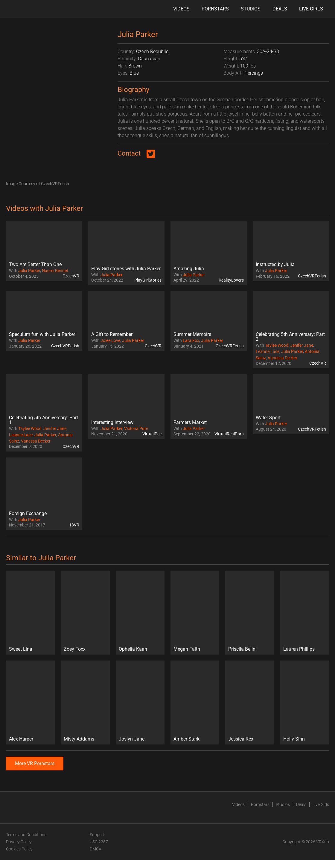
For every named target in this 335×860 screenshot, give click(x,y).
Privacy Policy (19, 841)
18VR (74, 525)
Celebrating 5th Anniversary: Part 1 (43, 420)
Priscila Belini (242, 649)
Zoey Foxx (75, 649)
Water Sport (268, 417)
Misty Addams (79, 739)
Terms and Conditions (26, 834)
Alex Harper (21, 739)
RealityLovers (231, 280)
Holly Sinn (294, 739)
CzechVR (71, 276)
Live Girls (311, 9)
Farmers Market (190, 422)
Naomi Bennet (55, 270)
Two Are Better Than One (35, 264)
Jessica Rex (240, 739)
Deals (279, 9)
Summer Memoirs (192, 334)
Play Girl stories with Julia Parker (126, 268)
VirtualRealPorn (229, 433)
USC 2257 (99, 841)
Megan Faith (186, 649)
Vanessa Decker (282, 357)
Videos (181, 9)
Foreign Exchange (28, 513)
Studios (251, 9)
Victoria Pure (136, 428)
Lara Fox (191, 340)
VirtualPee (152, 433)
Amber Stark (186, 739)
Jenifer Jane (301, 345)
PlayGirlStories (148, 280)
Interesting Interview (112, 422)
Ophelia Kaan (133, 649)
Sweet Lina (20, 649)
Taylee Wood (276, 345)
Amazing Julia (188, 268)
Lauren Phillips (299, 649)
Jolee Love (110, 340)
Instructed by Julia (275, 264)
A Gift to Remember (112, 334)
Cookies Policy (19, 849)
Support (97, 834)
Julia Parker (29, 270)
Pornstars (215, 9)
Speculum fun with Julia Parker (42, 334)
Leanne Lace (267, 351)
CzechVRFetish (312, 276)
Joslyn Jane (131, 739)
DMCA (95, 849)
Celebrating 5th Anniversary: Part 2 (290, 336)
